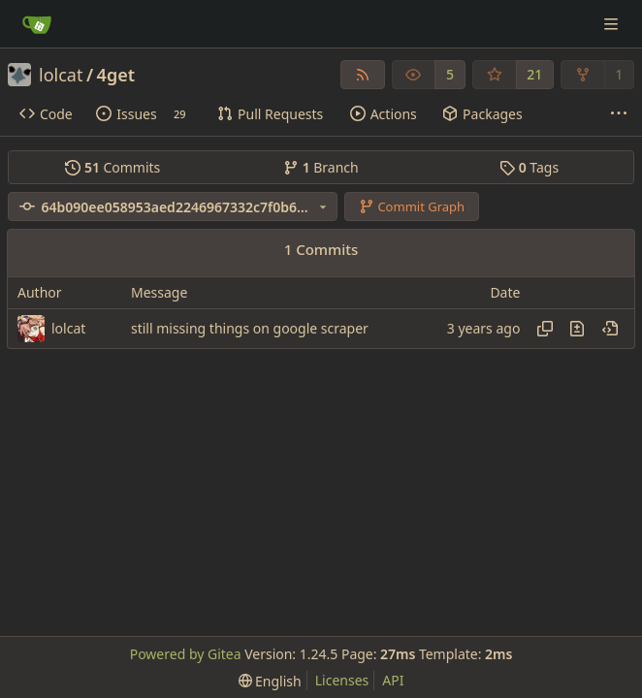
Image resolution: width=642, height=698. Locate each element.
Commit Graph (412, 206)
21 (534, 74)
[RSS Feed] (362, 74)
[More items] (618, 114)
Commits (112, 167)
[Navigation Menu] (613, 24)
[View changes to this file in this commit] (577, 328)
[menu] (270, 681)
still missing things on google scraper (250, 328)
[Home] (37, 24)
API (392, 680)
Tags (529, 167)
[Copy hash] (545, 328)
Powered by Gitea (185, 654)
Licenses (342, 680)
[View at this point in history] (610, 328)
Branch (321, 167)
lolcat (60, 74)
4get (116, 74)
